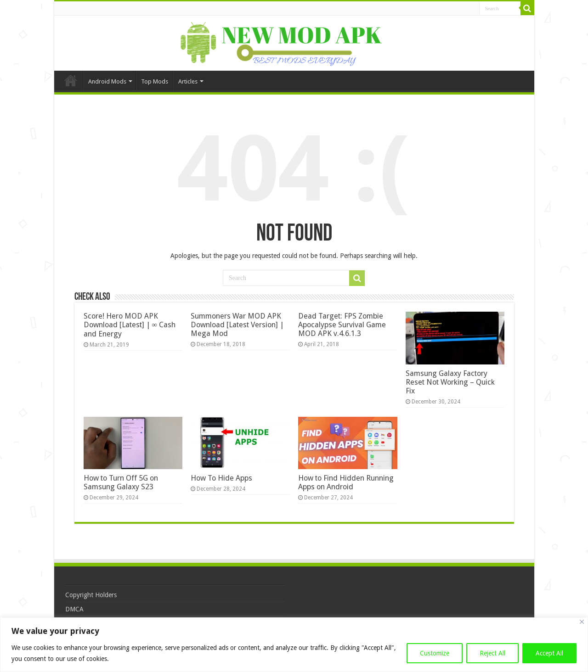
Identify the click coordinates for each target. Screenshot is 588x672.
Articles (188, 81)
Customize (434, 653)
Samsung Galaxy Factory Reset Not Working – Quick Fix (450, 382)
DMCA (74, 609)
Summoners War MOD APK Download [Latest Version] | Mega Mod (237, 325)
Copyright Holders (91, 595)
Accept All (549, 653)
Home (71, 80)
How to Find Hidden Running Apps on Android (346, 482)
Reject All (492, 653)
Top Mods (154, 81)
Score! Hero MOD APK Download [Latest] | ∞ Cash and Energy (130, 325)
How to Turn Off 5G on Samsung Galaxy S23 (121, 482)
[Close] (582, 622)
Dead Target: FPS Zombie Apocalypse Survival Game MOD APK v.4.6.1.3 (342, 325)
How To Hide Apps (221, 478)
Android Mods (107, 81)
